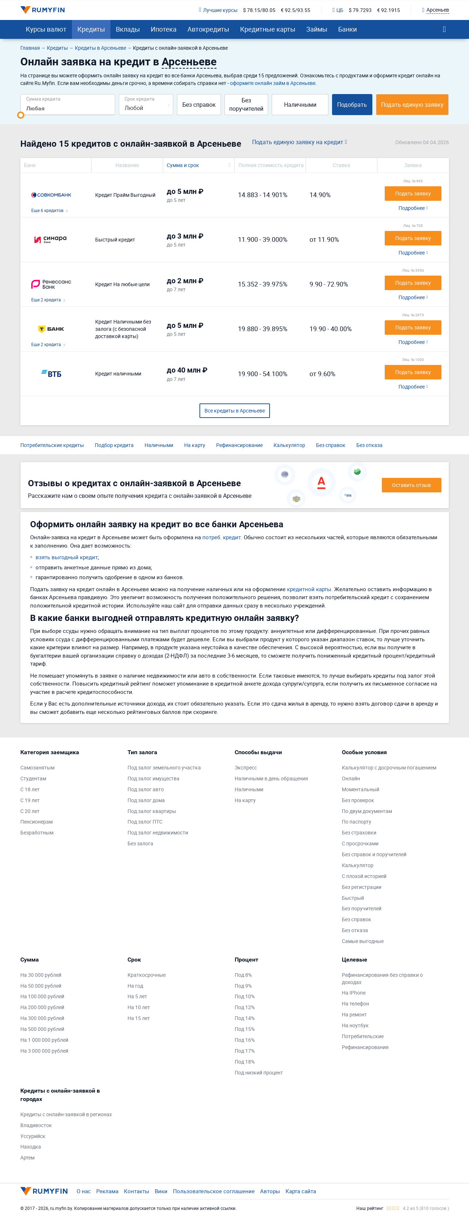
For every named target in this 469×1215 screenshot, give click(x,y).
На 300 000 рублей (42, 1018)
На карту (194, 445)
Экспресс (246, 767)
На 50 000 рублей (40, 985)
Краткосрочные (147, 974)
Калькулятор (289, 445)
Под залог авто (146, 789)
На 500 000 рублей (42, 1028)
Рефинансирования (365, 1047)
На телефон (355, 1003)
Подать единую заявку (412, 105)
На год (135, 985)
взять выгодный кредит (67, 557)
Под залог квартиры (152, 811)
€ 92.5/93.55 (295, 10)
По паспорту (356, 821)
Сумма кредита (43, 99)
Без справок (199, 105)
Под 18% (245, 1061)
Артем (27, 1157)
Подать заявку (413, 193)
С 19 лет (30, 800)
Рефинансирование (239, 445)
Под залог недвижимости (158, 832)
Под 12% (245, 1007)
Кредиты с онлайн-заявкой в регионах (66, 1114)
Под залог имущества (153, 778)
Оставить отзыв (411, 484)
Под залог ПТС (145, 821)
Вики (161, 1191)
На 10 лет (139, 1007)
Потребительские (363, 1036)
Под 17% (245, 1050)
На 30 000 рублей (40, 974)
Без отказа (369, 445)
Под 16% (245, 1039)
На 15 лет (139, 1018)
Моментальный (360, 789)
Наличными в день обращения (271, 778)
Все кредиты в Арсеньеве (235, 410)
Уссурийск (32, 1136)
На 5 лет (137, 996)
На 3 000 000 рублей (44, 1050)
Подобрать (352, 105)
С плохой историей (364, 876)
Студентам (33, 778)
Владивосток (36, 1125)
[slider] (20, 115)
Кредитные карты (267, 29)
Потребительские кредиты (52, 445)
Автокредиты (208, 29)
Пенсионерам (36, 821)
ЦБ (337, 10)
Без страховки (359, 832)
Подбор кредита (114, 445)
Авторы (270, 1191)
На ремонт (354, 1014)
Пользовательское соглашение (214, 1191)
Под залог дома (146, 800)
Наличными (300, 105)
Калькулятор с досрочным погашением (389, 767)
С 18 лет (30, 789)
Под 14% (245, 1018)
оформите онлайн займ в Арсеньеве (272, 83)
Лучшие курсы (218, 10)
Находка (30, 1146)
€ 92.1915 (388, 10)
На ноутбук (355, 1025)
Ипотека (164, 29)
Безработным (36, 832)
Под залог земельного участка (164, 767)
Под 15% (245, 1028)
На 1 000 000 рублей (44, 1039)
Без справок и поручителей (374, 854)
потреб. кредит (221, 537)
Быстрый (353, 897)
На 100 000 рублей (42, 996)
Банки (347, 29)
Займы (316, 29)
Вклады (128, 29)
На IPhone (353, 992)
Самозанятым (37, 767)
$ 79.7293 (360, 10)
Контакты (136, 1191)
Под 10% (245, 996)
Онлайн (351, 778)
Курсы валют (46, 29)
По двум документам (367, 811)
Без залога (140, 843)
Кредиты (91, 29)
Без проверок (358, 800)
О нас (84, 1191)
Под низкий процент (259, 1072)
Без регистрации (361, 886)
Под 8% (243, 974)
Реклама (107, 1191)
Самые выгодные (363, 941)
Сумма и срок (183, 165)
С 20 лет (30, 811)
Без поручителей (246, 104)
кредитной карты (309, 589)
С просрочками (360, 843)
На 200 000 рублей (42, 1007)
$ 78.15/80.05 (259, 10)
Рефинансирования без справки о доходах (382, 978)
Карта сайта (301, 1191)
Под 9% (243, 985)
